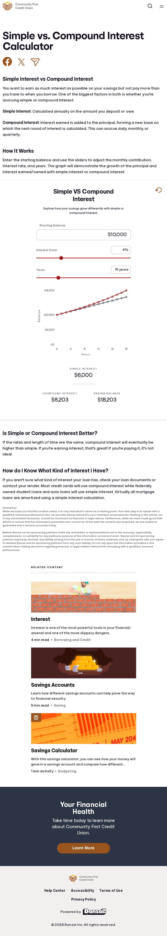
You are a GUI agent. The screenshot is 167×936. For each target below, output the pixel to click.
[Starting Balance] (83, 234)
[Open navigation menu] (162, 6)
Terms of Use (111, 890)
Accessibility (82, 890)
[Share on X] (21, 62)
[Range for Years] (83, 277)
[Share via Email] (35, 62)
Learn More (83, 848)
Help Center (55, 890)
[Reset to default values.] (158, 190)
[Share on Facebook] (7, 61)
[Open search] (150, 6)
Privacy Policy (83, 899)
